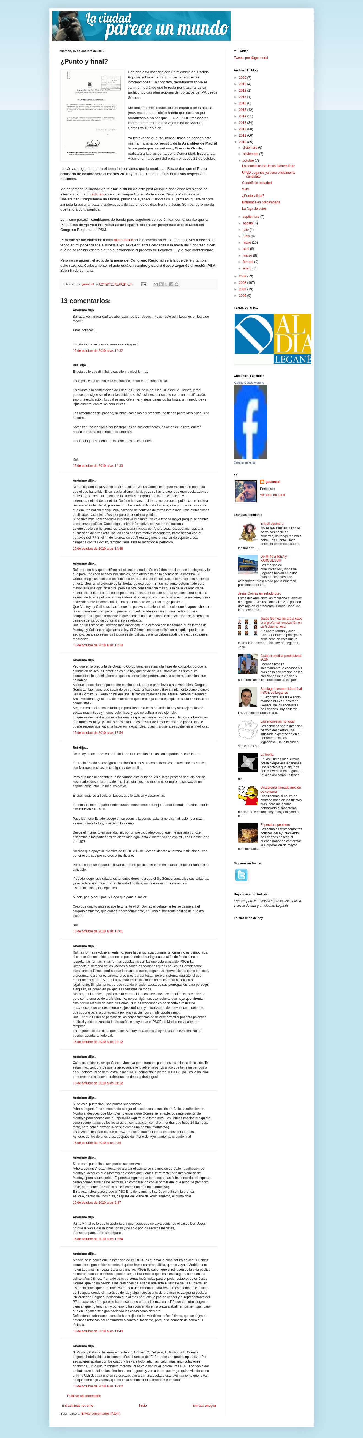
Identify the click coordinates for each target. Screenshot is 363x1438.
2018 (243, 90)
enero (247, 268)
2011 (243, 135)
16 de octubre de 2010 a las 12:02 (98, 1386)
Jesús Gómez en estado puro (259, 593)
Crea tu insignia (244, 462)
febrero (248, 262)
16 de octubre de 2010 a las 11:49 (98, 1331)
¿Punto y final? (253, 196)
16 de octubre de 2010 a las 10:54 (98, 1239)
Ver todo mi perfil (272, 495)
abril (246, 249)
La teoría (267, 754)
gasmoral (273, 482)
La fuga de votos (254, 209)
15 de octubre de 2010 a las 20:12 (98, 1042)
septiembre (251, 217)
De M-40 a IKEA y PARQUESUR (274, 558)
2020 (243, 78)
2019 (243, 84)
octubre (249, 160)
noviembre (251, 154)
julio (246, 230)
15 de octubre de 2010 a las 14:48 (98, 549)
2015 (243, 110)
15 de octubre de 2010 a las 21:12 (98, 1083)
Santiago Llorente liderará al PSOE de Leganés (281, 691)
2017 (243, 97)
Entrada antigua (204, 1405)
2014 (243, 116)
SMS (245, 189)
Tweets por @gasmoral (251, 58)
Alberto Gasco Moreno (249, 382)
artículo (98, 194)
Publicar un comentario (84, 1396)
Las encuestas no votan (278, 721)
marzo (248, 255)
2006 (243, 296)
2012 (243, 129)
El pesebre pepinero (275, 825)
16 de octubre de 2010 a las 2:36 (97, 1143)
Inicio (143, 1405)
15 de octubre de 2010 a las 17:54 (98, 733)
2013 (243, 123)
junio (247, 236)
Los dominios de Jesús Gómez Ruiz (268, 166)
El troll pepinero (272, 523)
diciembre (250, 147)
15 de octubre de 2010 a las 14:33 (98, 466)
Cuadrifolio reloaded (257, 183)
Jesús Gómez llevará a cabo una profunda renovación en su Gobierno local (281, 622)
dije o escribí (124, 240)
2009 (243, 276)
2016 (243, 103)
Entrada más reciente (77, 1405)
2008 (243, 283)
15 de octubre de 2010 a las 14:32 (98, 351)
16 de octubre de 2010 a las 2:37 (97, 1203)
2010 (243, 142)
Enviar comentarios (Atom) (100, 1413)
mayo (247, 242)
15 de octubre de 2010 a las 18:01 (98, 931)
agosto (248, 223)
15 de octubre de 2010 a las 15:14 (98, 645)
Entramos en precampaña (261, 202)
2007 (243, 289)
